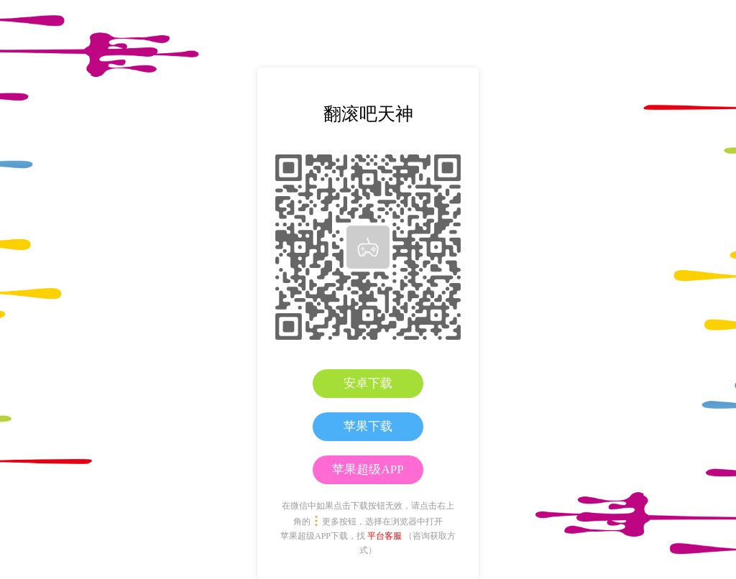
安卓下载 (368, 383)
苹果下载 (368, 426)
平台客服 (384, 536)
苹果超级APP (367, 469)
